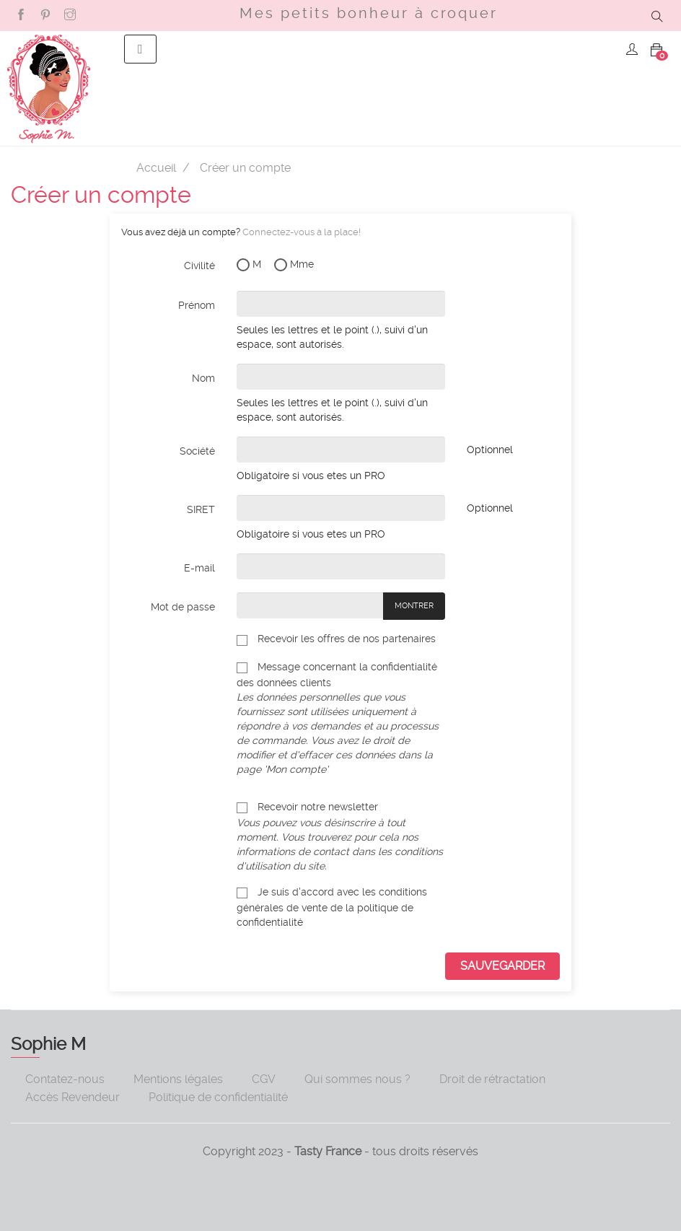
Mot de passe (183, 607)
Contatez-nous (65, 1079)
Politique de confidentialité (218, 1097)
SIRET (201, 509)
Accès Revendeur (72, 1097)
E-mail (199, 568)
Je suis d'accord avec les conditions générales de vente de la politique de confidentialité (332, 906)
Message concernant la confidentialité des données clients (341, 718)
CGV (264, 1079)
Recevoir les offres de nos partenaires (336, 638)
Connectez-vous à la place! (301, 232)
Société (197, 451)
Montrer (414, 605)
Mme (294, 264)
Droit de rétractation (492, 1079)
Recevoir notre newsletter (340, 836)
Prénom (196, 305)
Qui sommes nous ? (357, 1079)
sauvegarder (502, 966)
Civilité (199, 265)
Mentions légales (178, 1079)
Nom (203, 378)
